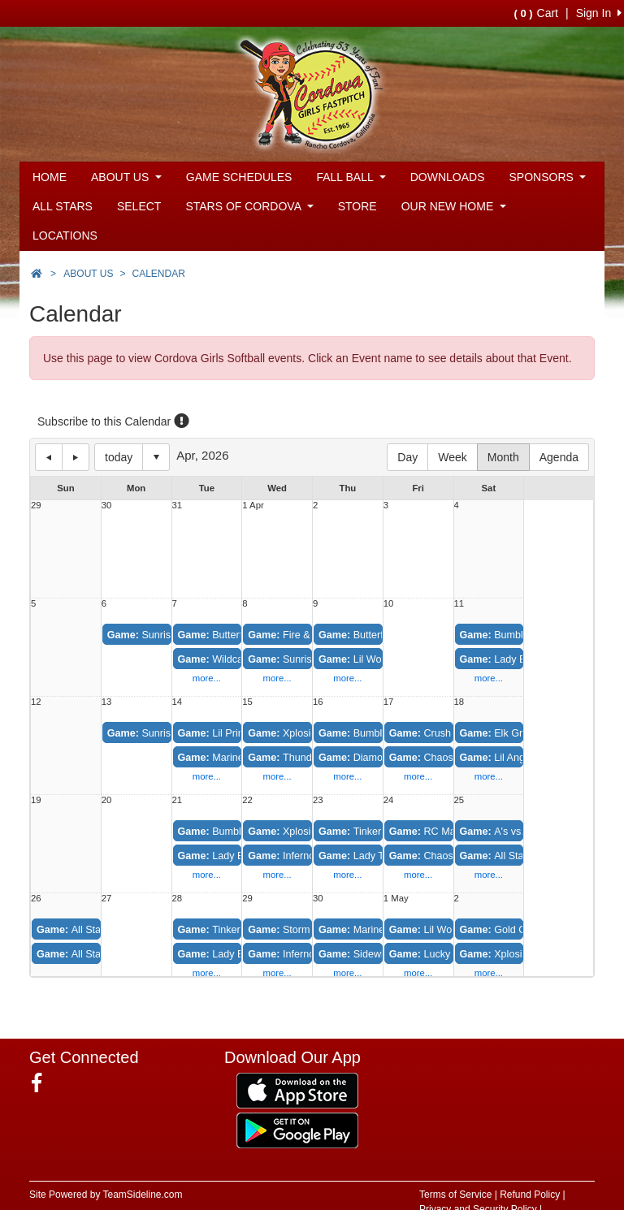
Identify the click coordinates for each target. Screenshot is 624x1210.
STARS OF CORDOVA (249, 206)
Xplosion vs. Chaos (309, 733)
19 (36, 800)
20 (107, 800)
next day (75, 457)
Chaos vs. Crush (444, 856)
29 (36, 505)
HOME (49, 177)
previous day (49, 457)
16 (318, 702)
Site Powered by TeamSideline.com (106, 1194)
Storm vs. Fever (301, 930)
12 (36, 702)
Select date (156, 457)
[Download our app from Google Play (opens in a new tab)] (297, 1128)
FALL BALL (350, 177)
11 (459, 603)
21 (177, 800)
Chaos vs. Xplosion (450, 757)
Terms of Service (455, 1194)
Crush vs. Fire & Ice (451, 733)
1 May (396, 898)
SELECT (139, 206)
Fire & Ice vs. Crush (310, 635)
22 (247, 800)
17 (389, 702)
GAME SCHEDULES (239, 177)
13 (107, 702)
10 (389, 603)
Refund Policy (530, 1194)
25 (459, 800)
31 (177, 505)
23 (318, 800)
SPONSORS (548, 177)
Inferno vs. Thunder (309, 954)
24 (389, 800)
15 (247, 702)
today (118, 457)
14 (177, 702)
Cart (536, 12)
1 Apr (252, 505)
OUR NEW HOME (453, 206)
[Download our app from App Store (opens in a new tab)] (297, 1089)
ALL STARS (62, 206)
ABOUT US (126, 177)
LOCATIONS (65, 235)
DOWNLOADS (447, 177)
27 (107, 898)
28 (177, 898)
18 (459, 702)
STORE (357, 206)
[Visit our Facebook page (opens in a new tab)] (43, 1083)
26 (36, 898)
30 (107, 505)
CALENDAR (158, 273)
